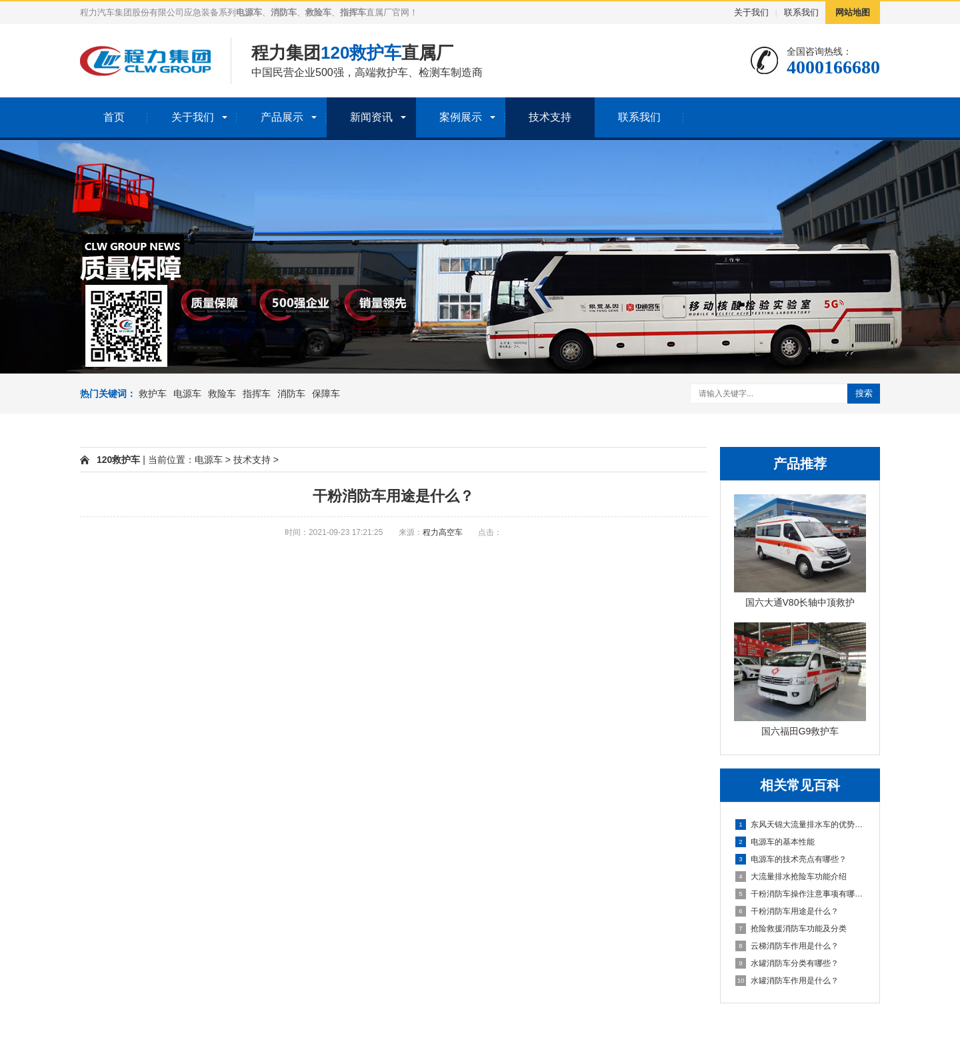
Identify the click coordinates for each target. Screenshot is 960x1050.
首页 (114, 117)
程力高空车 (443, 532)
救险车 (222, 393)
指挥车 (257, 393)
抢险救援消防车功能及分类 (791, 928)
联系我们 (801, 12)
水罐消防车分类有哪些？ (787, 963)
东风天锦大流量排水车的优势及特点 (800, 824)
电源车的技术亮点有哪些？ (791, 859)
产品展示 (282, 117)
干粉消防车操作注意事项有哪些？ (800, 894)
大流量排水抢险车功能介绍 (791, 876)
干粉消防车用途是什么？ (787, 911)
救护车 (392, 72)
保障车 (326, 393)
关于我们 (751, 12)
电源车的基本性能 (775, 842)
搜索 (864, 393)
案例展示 (460, 117)
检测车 (435, 72)
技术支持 (550, 117)
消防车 (291, 393)
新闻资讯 (371, 117)
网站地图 (852, 12)
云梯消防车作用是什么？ (787, 946)
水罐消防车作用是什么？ (787, 980)
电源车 (187, 393)
